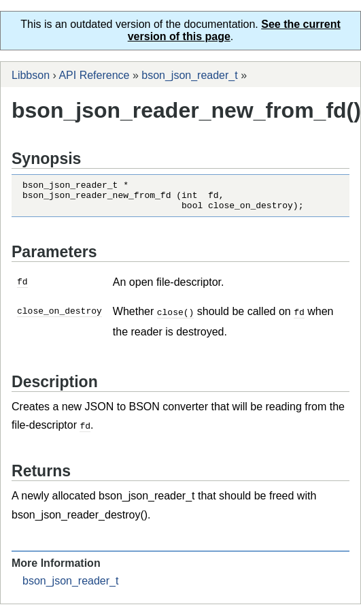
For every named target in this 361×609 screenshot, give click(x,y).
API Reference (93, 75)
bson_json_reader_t (189, 75)
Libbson (31, 75)
